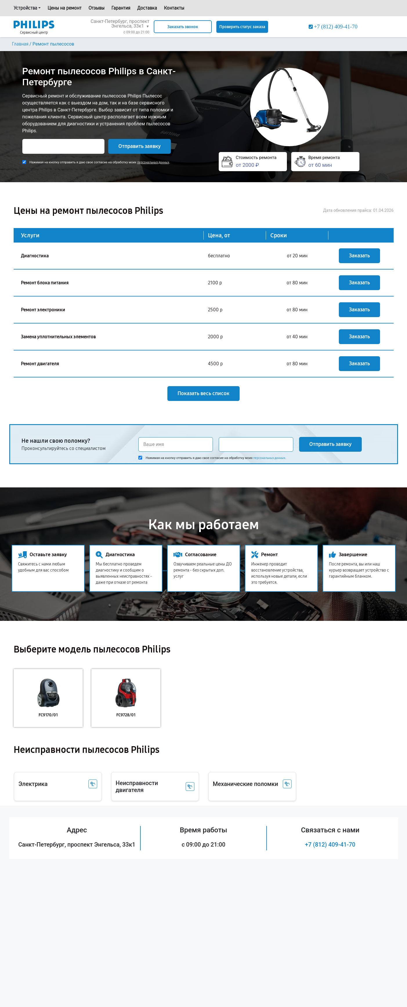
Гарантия (120, 8)
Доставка (147, 8)
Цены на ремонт (65, 8)
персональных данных (153, 162)
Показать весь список (203, 393)
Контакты (174, 8)
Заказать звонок (182, 26)
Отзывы (96, 8)
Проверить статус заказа (242, 26)
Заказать (359, 255)
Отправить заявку (139, 146)
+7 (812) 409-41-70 (330, 844)
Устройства (25, 8)
